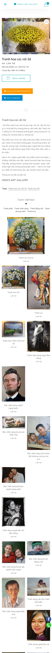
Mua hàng (16, 78)
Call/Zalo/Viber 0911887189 (17, 91)
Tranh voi (38, 312)
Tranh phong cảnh (23, 211)
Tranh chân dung (26, 208)
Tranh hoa (36, 211)
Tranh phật (12, 208)
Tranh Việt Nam (26, 199)
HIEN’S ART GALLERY (27, 4)
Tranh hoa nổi (33, 188)
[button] (3, 4)
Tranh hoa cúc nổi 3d (17, 188)
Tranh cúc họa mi (26, 257)
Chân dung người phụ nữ (38, 644)
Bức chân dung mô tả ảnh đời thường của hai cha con (38, 456)
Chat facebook (12, 98)
